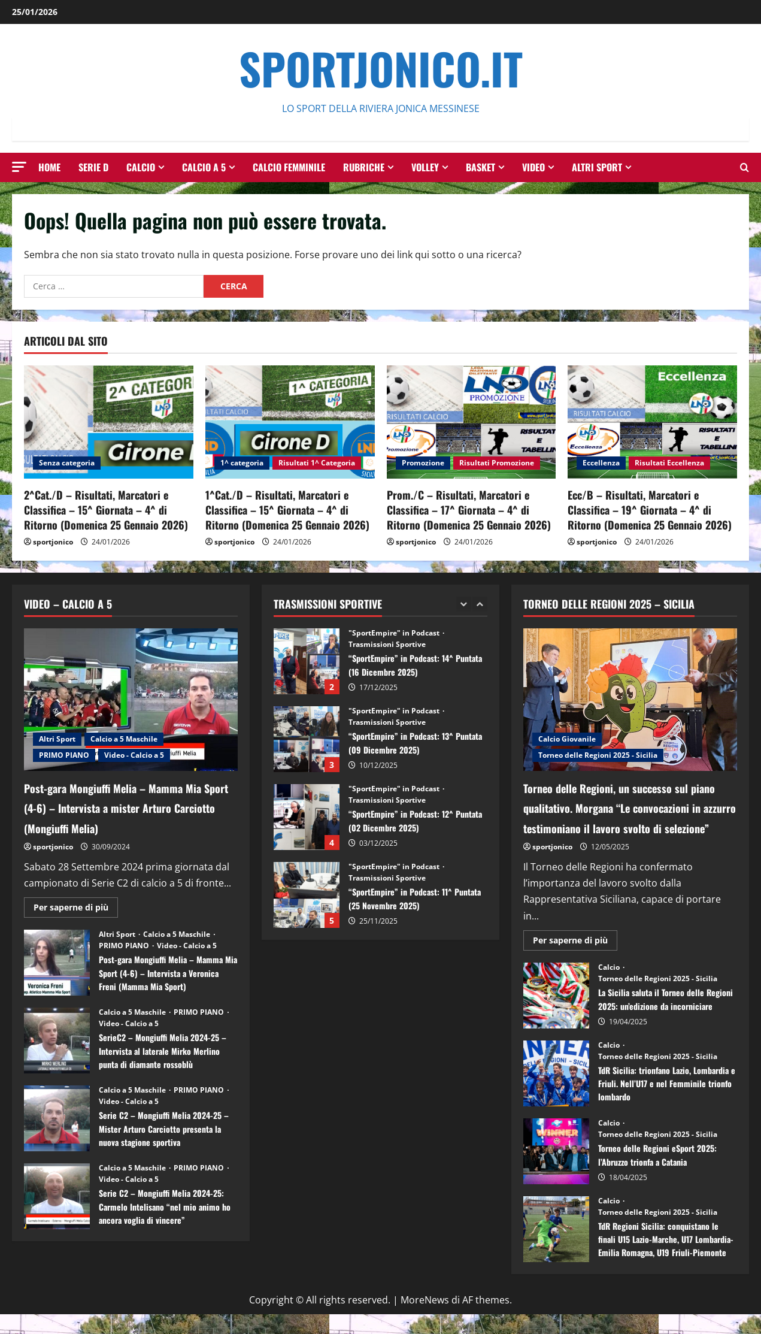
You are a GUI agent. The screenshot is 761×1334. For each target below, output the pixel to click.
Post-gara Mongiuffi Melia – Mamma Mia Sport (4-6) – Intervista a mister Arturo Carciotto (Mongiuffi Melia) (129, 806)
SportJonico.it (381, 68)
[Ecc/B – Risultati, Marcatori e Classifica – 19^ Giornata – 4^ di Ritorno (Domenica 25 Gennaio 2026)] (652, 422)
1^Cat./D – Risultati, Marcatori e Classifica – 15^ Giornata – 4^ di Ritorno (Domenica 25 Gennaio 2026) (287, 510)
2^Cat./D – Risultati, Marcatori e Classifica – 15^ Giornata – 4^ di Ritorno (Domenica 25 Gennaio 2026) (106, 510)
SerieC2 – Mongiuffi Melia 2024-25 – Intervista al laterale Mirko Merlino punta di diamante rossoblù (57, 1040)
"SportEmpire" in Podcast (394, 633)
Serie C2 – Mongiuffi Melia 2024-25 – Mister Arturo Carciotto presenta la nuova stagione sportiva (57, 1118)
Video (533, 167)
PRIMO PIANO (64, 755)
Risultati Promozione (496, 463)
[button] (19, 167)
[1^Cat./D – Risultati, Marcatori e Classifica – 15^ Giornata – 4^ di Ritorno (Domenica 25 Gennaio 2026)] (290, 422)
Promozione (423, 463)
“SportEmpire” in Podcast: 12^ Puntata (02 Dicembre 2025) (306, 817)
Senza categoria (67, 463)
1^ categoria (241, 463)
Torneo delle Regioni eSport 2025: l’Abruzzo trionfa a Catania (556, 1171)
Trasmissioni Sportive (387, 644)
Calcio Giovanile (567, 739)
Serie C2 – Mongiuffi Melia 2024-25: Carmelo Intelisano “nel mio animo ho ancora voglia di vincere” (57, 1196)
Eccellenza (601, 463)
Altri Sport (597, 167)
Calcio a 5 (204, 167)
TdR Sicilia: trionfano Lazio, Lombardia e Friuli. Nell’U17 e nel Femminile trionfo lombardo (556, 1093)
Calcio (140, 167)
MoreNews (425, 1319)
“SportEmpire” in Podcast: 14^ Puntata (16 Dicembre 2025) (306, 661)
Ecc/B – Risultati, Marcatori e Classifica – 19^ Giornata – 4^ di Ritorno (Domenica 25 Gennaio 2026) (650, 510)
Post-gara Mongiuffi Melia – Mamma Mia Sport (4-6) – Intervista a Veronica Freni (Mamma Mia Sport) (57, 963)
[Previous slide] (463, 604)
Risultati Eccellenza (669, 463)
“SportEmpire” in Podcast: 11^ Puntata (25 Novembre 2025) (306, 895)
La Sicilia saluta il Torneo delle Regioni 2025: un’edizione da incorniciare (556, 1015)
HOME (49, 167)
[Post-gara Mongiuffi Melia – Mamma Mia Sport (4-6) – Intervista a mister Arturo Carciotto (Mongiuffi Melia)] (131, 699)
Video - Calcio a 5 (134, 755)
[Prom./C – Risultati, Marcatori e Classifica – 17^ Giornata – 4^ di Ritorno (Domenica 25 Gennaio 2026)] (471, 422)
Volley (425, 167)
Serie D (93, 167)
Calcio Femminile (289, 167)
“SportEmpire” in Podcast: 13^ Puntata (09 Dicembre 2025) (306, 739)
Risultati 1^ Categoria (316, 463)
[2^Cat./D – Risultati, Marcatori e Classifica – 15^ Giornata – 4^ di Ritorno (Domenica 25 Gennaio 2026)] (108, 422)
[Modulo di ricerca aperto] (744, 167)
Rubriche (363, 167)
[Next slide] (479, 604)
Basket (480, 167)
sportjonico (53, 542)
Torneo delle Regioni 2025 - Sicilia (597, 755)
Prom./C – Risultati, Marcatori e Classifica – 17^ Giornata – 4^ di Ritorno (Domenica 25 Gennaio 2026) (469, 510)
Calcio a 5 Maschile (123, 739)
